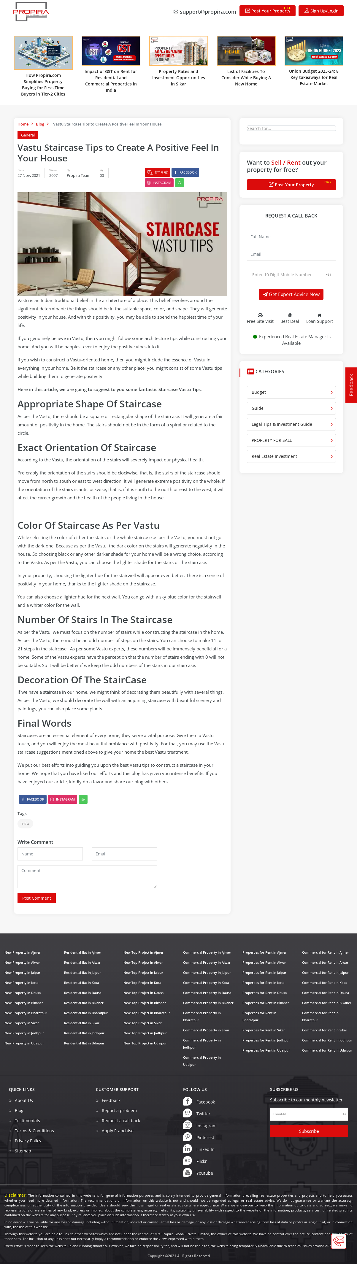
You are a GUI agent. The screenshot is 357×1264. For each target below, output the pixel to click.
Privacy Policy (28, 1140)
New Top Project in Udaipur (145, 1043)
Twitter (196, 1112)
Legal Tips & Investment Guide (282, 424)
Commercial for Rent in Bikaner (326, 1003)
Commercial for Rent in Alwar (325, 962)
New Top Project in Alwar (143, 962)
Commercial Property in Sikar (206, 1030)
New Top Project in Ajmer (143, 952)
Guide (258, 408)
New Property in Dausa (22, 992)
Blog (40, 124)
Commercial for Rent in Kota (324, 982)
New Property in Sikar (21, 1023)
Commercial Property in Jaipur (207, 972)
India (25, 823)
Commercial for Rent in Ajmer (325, 952)
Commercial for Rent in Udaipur (327, 1050)
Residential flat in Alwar (82, 962)
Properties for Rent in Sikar (263, 1030)
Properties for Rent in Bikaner (265, 1003)
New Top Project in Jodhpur (145, 1033)
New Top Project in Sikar (142, 1023)
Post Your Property (268, 10)
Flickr (195, 1160)
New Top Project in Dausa (143, 992)
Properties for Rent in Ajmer (264, 952)
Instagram (159, 182)
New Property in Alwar (22, 962)
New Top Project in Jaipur (143, 972)
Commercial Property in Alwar (207, 962)
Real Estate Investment (274, 456)
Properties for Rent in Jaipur (264, 972)
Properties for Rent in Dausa (264, 992)
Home (23, 124)
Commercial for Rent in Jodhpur (327, 1040)
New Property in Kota (21, 982)
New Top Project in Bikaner (144, 1003)
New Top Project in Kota (142, 982)
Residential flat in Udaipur (84, 1043)
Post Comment (36, 898)
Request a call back (121, 1120)
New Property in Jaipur (22, 972)
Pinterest (198, 1136)
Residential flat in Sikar (81, 1023)
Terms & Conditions (34, 1130)
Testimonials (27, 1120)
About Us (24, 1100)
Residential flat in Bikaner (84, 1003)
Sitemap (23, 1150)
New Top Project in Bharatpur (146, 1013)
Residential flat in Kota (81, 982)
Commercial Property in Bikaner (208, 1003)
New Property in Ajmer (22, 952)
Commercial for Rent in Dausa (325, 992)
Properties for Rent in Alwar (264, 962)
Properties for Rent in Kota (263, 982)
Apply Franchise (118, 1130)
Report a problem (119, 1110)
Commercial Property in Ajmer (207, 952)
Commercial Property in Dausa (207, 992)
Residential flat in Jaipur (82, 972)
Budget (259, 392)
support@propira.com (205, 11)
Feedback (351, 385)
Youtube (198, 1172)
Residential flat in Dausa (82, 992)
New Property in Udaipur (24, 1043)
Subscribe (309, 1131)
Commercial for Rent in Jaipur (325, 972)
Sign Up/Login (321, 11)
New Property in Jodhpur (24, 1033)
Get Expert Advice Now (291, 294)
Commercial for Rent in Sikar (324, 1030)
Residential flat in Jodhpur (84, 1033)
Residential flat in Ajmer (82, 952)
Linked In (199, 1148)
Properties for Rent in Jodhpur (266, 1040)
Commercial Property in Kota (206, 982)
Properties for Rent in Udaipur (266, 1050)
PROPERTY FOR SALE (272, 440)
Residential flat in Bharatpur (86, 1013)
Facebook (185, 172)
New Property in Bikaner (23, 1003)
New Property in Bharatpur (25, 1013)
